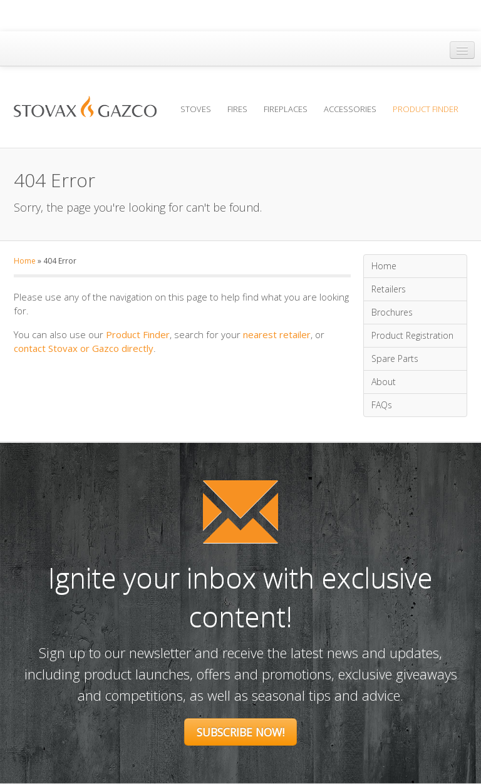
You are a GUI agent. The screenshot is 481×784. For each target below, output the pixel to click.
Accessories (350, 109)
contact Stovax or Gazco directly (83, 348)
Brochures (392, 312)
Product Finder (425, 109)
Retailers (388, 289)
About (383, 382)
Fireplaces (286, 109)
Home (25, 260)
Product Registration (412, 335)
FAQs (381, 405)
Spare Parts (394, 358)
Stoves (195, 109)
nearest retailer (277, 334)
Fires (237, 109)
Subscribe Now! (240, 732)
